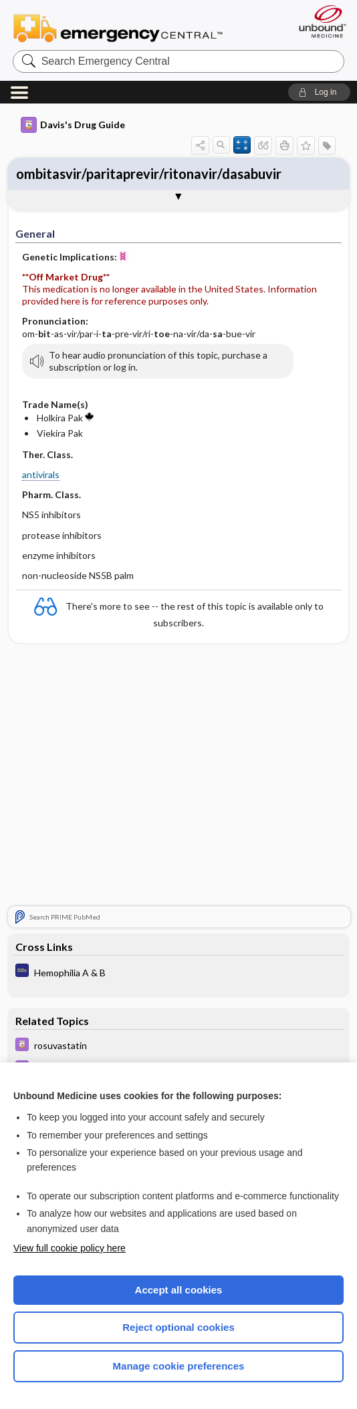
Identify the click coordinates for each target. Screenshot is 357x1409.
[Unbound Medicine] (318, 21)
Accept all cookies (179, 1289)
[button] (319, 92)
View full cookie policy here (69, 1248)
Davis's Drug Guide (73, 125)
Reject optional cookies (178, 1327)
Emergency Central (118, 27)
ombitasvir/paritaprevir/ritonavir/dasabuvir (148, 174)
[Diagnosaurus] (178, 972)
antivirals (41, 474)
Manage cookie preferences (179, 1366)
